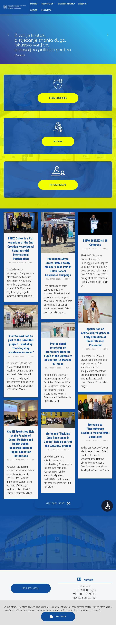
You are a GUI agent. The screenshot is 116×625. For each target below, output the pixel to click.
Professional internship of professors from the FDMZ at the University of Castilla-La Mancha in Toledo (58, 354)
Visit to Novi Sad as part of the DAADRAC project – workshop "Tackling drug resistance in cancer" (21, 344)
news (30, 262)
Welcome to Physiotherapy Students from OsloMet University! (95, 431)
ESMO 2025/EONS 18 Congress (95, 242)
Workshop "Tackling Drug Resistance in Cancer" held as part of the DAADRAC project (58, 440)
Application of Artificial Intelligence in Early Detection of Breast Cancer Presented (95, 337)
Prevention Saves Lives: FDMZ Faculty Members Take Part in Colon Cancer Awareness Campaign (58, 267)
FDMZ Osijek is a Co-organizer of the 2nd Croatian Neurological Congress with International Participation (20, 248)
